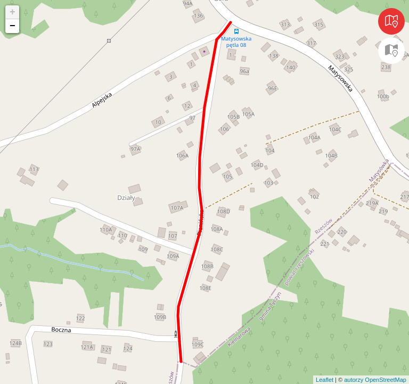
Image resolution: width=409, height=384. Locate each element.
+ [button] (12, 12)
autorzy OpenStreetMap (375, 380)
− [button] (12, 26)
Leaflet (324, 380)
